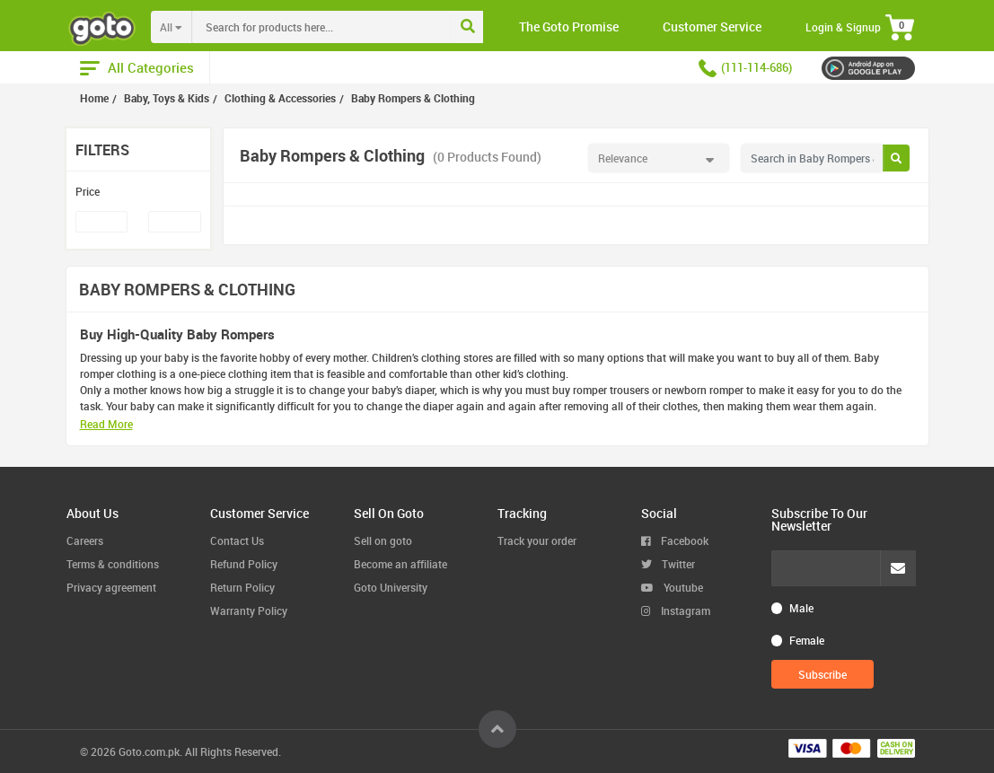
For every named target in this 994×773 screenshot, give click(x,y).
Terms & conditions (112, 564)
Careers (84, 540)
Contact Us (237, 540)
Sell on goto (383, 540)
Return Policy (242, 587)
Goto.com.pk (149, 751)
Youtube (672, 587)
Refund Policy (243, 564)
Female (806, 640)
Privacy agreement (111, 587)
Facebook (674, 540)
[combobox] (358, 27)
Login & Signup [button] (843, 27)
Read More (106, 424)
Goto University (390, 587)
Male (801, 608)
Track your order (536, 540)
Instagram (675, 610)
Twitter (668, 564)
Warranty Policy (248, 610)
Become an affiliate (400, 564)
